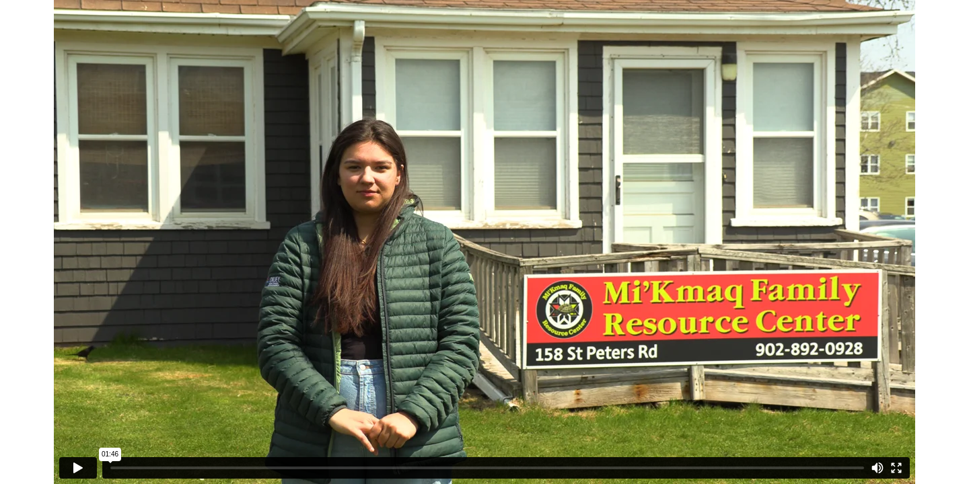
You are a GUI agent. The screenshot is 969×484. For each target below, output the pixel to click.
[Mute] (877, 468)
